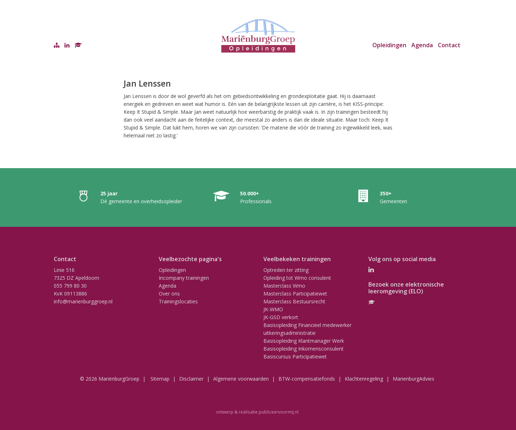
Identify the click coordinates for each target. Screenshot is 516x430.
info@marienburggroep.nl (83, 301)
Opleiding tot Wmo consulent (297, 277)
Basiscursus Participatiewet (295, 356)
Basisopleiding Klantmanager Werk (303, 340)
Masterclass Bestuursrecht (294, 301)
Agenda (422, 45)
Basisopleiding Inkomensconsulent (303, 348)
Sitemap (159, 378)
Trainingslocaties (178, 301)
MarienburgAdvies (413, 378)
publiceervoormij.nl (278, 412)
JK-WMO (273, 309)
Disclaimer (191, 378)
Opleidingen (389, 45)
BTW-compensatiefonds (306, 378)
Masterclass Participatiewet (295, 293)
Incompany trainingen (184, 277)
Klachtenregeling (364, 378)
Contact (449, 45)
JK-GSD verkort (280, 317)
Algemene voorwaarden (241, 378)
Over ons (169, 293)
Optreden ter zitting (286, 270)
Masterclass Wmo (284, 285)
